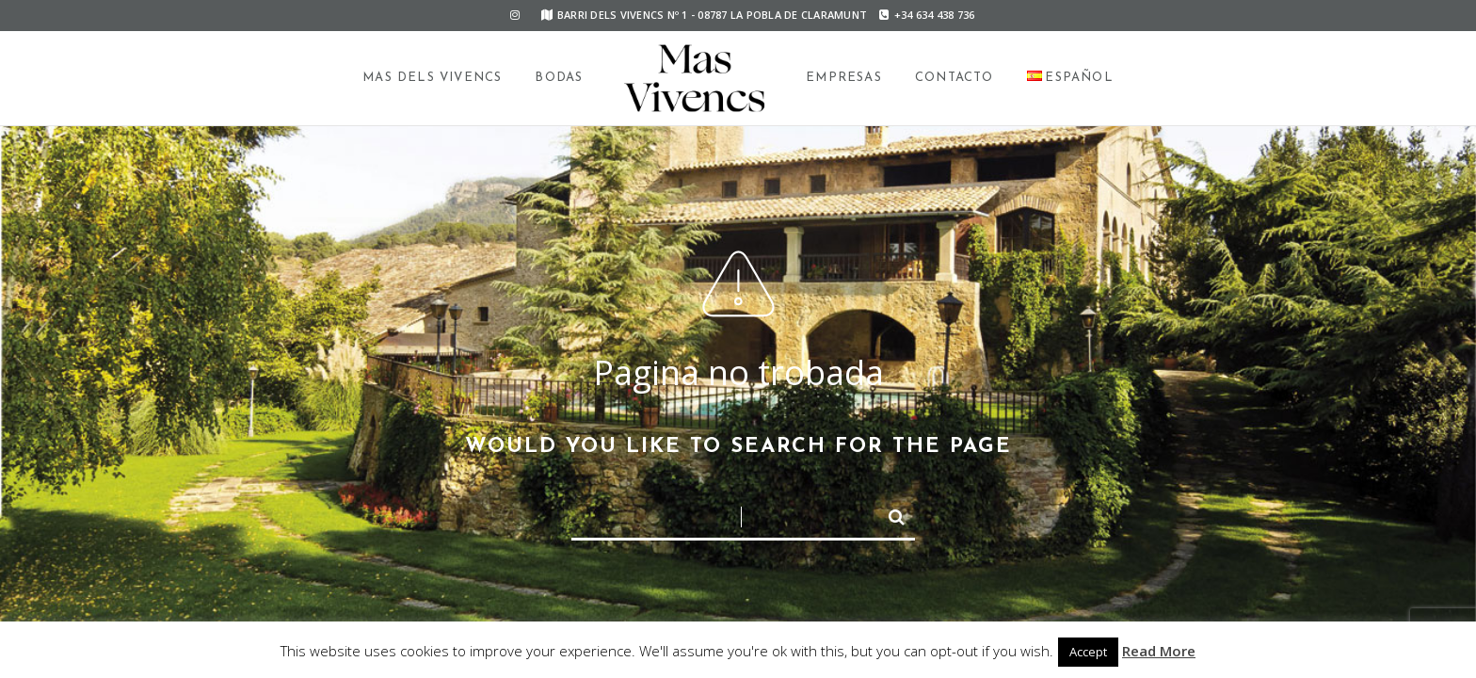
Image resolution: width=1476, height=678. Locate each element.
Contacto (954, 78)
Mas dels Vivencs (432, 78)
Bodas (559, 78)
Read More (1158, 650)
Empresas (844, 78)
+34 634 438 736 (926, 15)
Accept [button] (1088, 651)
